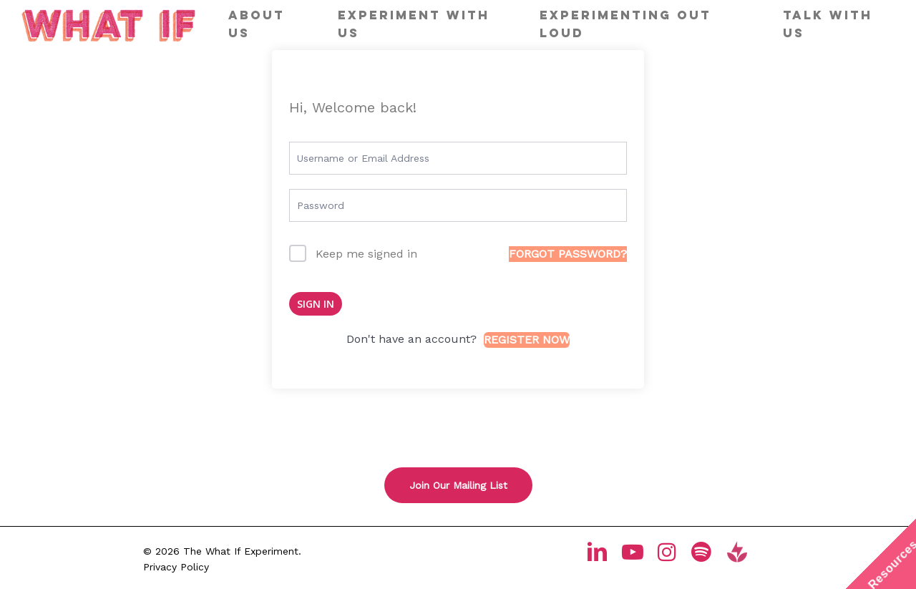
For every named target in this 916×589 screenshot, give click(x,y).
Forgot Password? (568, 254)
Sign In (315, 304)
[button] (458, 485)
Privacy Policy (176, 567)
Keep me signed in (366, 254)
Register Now (527, 339)
